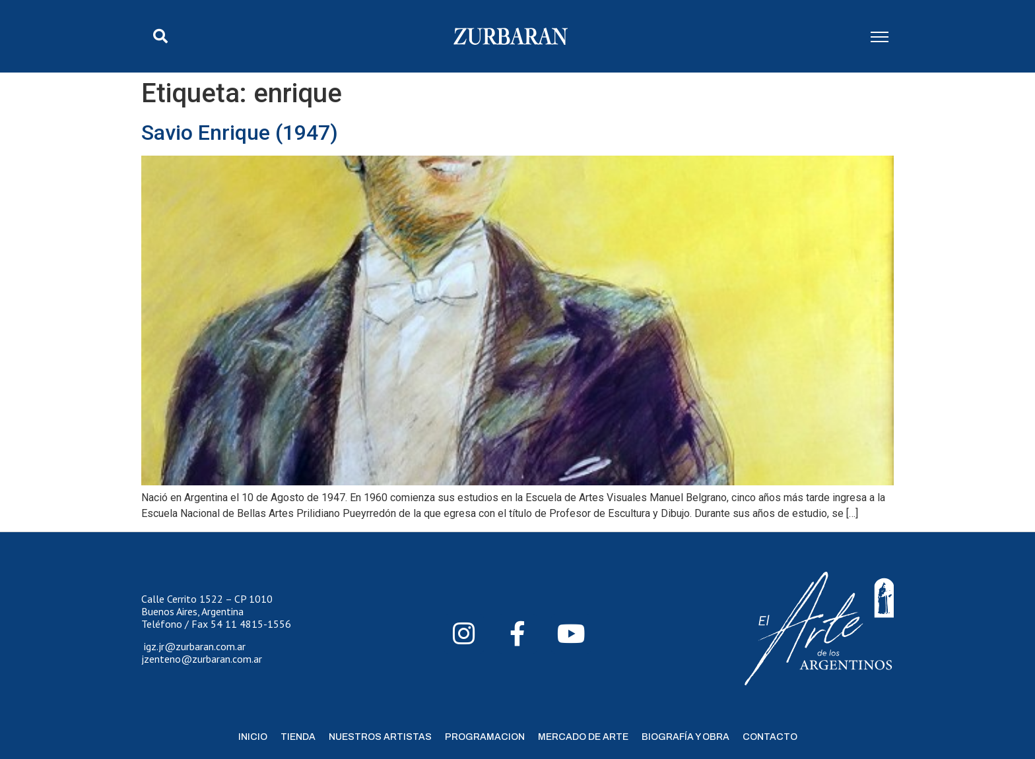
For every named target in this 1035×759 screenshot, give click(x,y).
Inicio (252, 737)
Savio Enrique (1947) (239, 132)
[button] (160, 36)
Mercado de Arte (583, 737)
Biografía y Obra (685, 737)
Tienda (298, 737)
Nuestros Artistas (380, 737)
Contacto (770, 737)
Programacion (485, 737)
